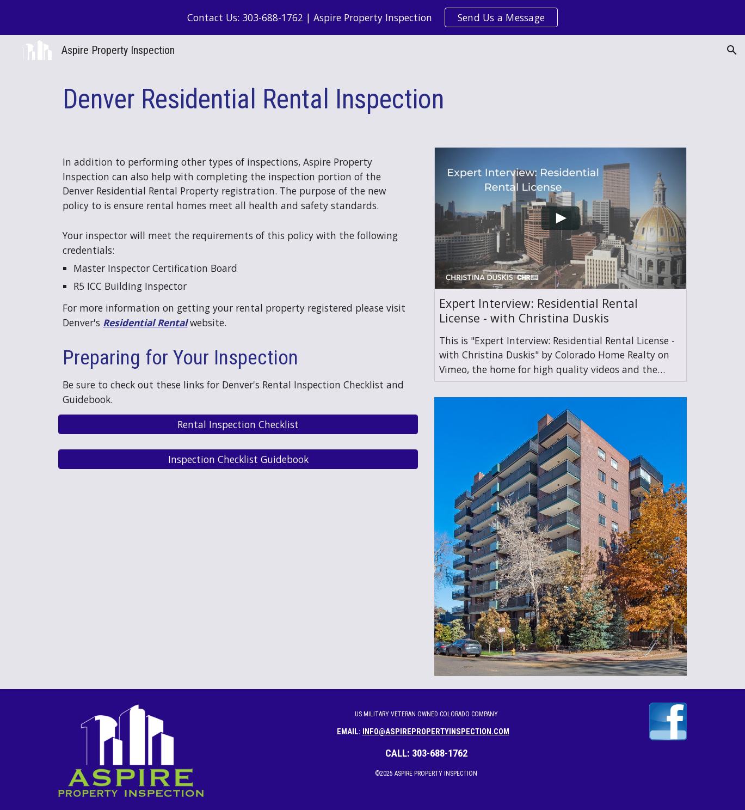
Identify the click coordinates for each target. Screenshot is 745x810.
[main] (372, 99)
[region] (372, 17)
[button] (732, 50)
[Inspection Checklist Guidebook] (238, 459)
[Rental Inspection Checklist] (238, 424)
